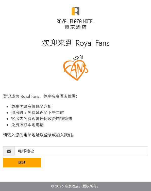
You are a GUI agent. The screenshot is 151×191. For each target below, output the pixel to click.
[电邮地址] (81, 151)
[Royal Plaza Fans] (75, 18)
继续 (22, 162)
